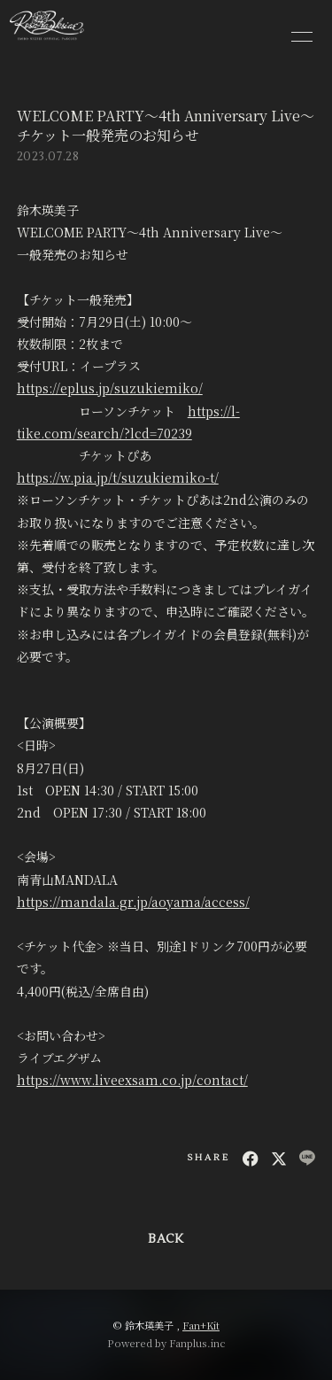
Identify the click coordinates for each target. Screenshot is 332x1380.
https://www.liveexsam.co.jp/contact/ (132, 1080)
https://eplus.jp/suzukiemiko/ (110, 388)
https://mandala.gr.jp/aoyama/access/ (133, 902)
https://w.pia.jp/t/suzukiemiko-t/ (118, 477)
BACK (165, 1239)
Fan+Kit (201, 1325)
